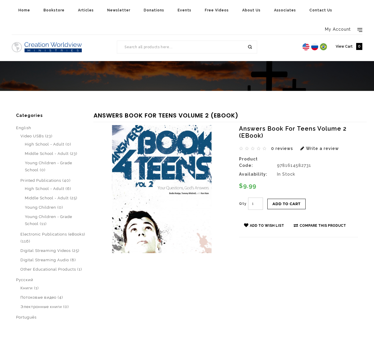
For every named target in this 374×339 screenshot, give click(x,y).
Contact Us (320, 10)
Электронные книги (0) (44, 307)
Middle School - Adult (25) (51, 198)
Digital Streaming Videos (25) (49, 250)
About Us (251, 10)
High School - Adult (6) (48, 188)
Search (249, 47)
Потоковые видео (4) (41, 297)
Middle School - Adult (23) (51, 153)
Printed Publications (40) (45, 180)
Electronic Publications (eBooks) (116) (52, 237)
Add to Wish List (264, 225)
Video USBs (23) (36, 136)
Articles (86, 10)
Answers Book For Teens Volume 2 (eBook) (145, 110)
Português (26, 317)
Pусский (24, 280)
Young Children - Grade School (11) (48, 220)
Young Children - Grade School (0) (48, 166)
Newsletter (118, 10)
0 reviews (282, 148)
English (23, 128)
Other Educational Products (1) (51, 269)
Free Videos (217, 10)
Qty (243, 204)
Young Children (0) (44, 207)
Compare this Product (320, 225)
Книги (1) (29, 288)
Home (24, 10)
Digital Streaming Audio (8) (48, 260)
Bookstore (54, 10)
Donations (154, 10)
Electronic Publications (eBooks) (62, 110)
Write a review (319, 148)
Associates (285, 10)
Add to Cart (287, 204)
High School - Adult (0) (48, 144)
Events (184, 10)
